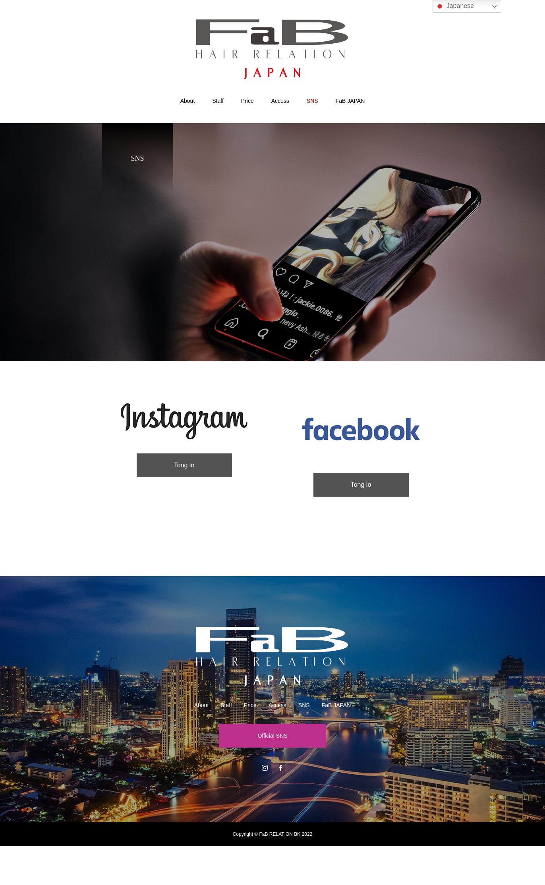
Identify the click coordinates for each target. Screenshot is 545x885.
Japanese (454, 6)
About (187, 101)
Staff (218, 101)
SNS (312, 101)
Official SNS (272, 736)
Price (247, 101)
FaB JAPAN (350, 101)
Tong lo (184, 465)
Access (280, 101)
